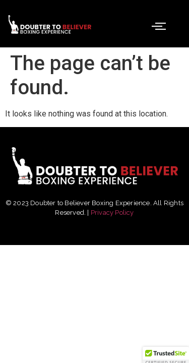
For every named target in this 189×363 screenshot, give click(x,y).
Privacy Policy (112, 212)
